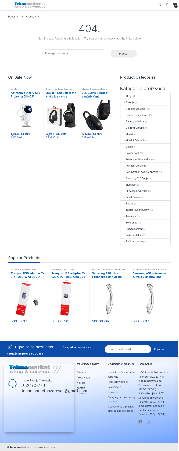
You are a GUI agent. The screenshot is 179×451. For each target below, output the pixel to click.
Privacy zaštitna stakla (135, 159)
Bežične (50, 89)
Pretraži (123, 53)
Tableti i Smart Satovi (134, 209)
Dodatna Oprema (63, 89)
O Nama (81, 372)
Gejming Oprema (132, 127)
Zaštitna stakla (131, 235)
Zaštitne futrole (131, 241)
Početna (13, 16)
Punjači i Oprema (132, 165)
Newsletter (114, 392)
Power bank (129, 152)
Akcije (126, 96)
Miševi (126, 133)
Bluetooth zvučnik (90, 89)
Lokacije (81, 393)
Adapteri (15, 269)
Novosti (81, 382)
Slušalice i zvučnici (133, 190)
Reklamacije (114, 386)
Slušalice (128, 184)
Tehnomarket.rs (20, 447)
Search (160, 5)
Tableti (126, 203)
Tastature (128, 216)
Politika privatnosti (118, 381)
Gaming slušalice (132, 121)
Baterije (127, 102)
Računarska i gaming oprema (139, 171)
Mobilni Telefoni (132, 140)
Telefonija (128, 222)
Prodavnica (83, 377)
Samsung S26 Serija (134, 178)
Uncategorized (131, 228)
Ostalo (14, 89)
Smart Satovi (130, 197)
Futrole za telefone (133, 115)
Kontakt (81, 387)
